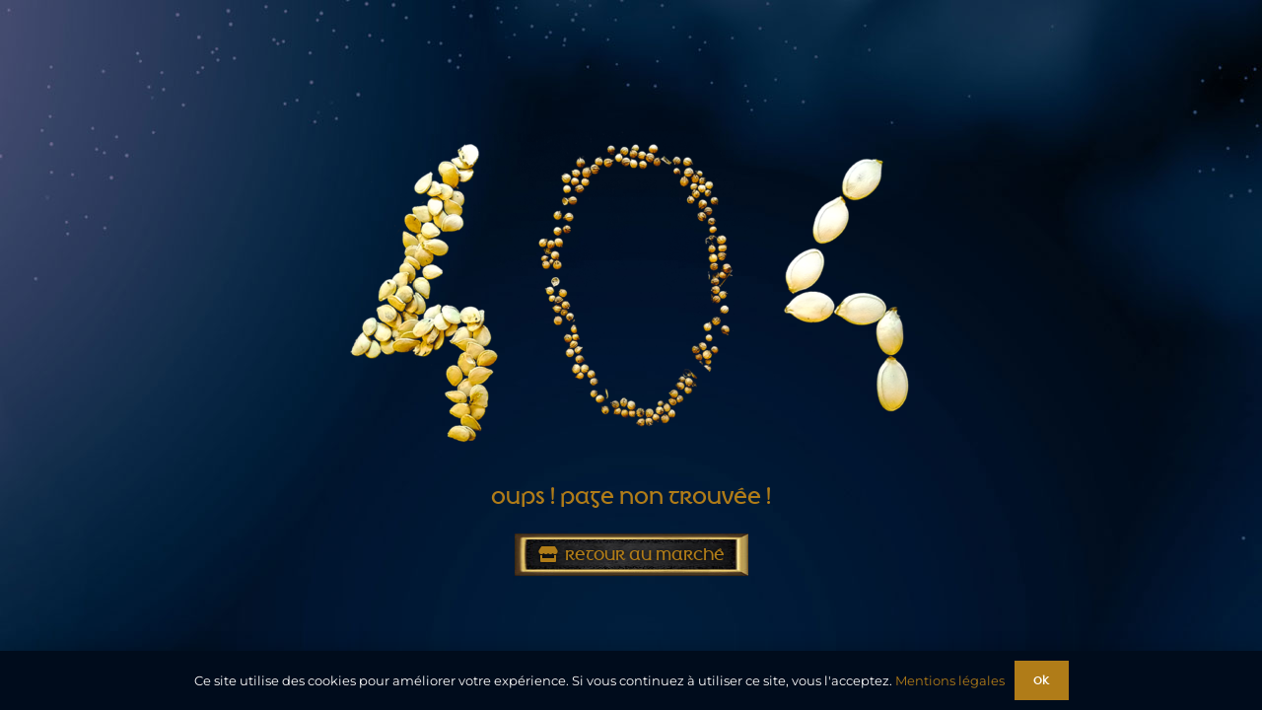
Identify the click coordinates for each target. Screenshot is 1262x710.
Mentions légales (950, 680)
